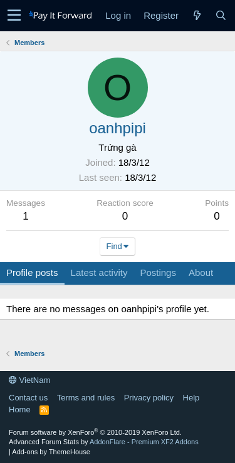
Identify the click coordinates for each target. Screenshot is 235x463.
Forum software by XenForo (95, 432)
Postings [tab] (158, 272)
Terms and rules (86, 397)
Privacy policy (149, 397)
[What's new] (197, 15)
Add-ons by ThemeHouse (51, 451)
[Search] (220, 15)
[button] (14, 15)
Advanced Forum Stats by (104, 441)
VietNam (29, 380)
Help (191, 397)
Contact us (28, 397)
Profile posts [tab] (32, 272)
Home (20, 409)
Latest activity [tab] (99, 272)
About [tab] (201, 272)
